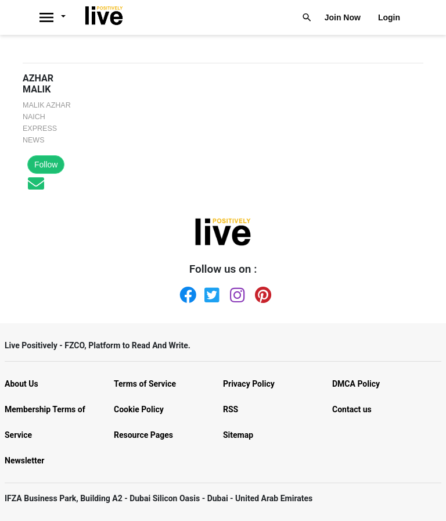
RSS (230, 409)
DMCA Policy (356, 383)
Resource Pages (143, 435)
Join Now (343, 17)
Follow (45, 164)
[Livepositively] (58, 17)
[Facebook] (185, 292)
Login (389, 17)
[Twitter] (210, 292)
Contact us (352, 409)
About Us (21, 383)
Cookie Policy (139, 409)
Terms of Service (145, 383)
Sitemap (238, 435)
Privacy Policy (249, 383)
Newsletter (24, 460)
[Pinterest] (261, 292)
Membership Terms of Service (45, 422)
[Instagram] (236, 292)
